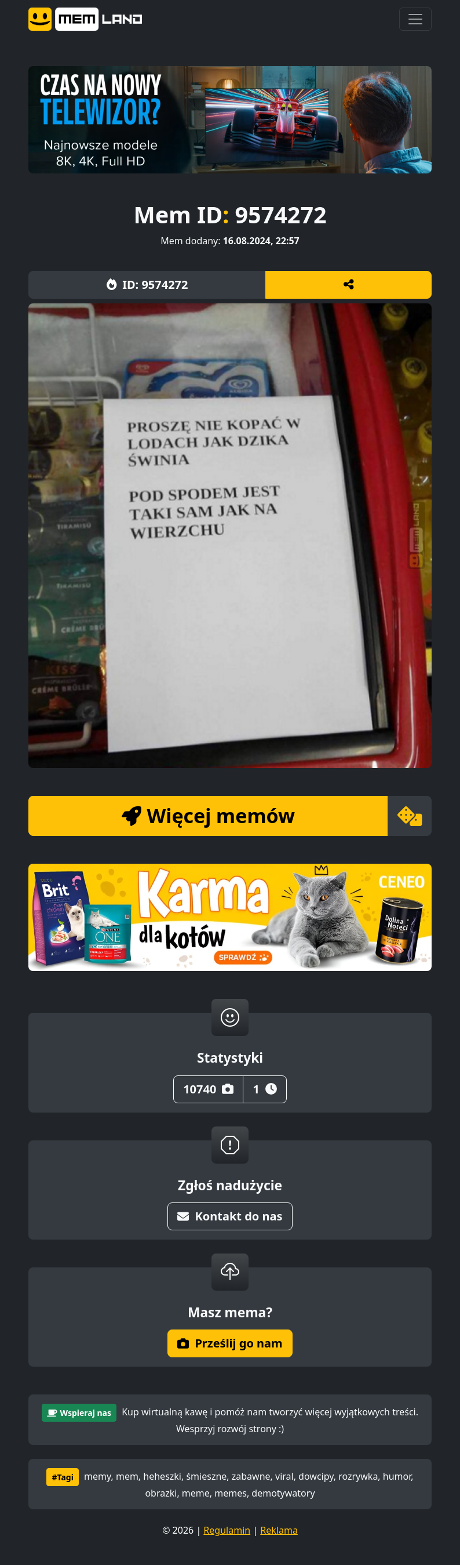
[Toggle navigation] (415, 19)
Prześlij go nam (229, 1343)
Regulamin (226, 1530)
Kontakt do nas (229, 1216)
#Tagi (62, 1477)
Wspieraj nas (79, 1412)
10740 (208, 1089)
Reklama (279, 1530)
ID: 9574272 (147, 284)
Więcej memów (208, 815)
